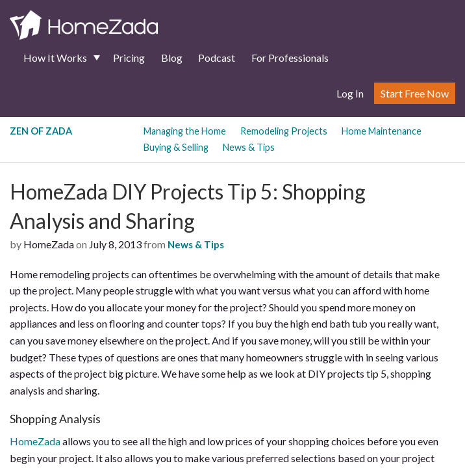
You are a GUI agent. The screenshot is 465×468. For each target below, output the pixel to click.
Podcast (216, 57)
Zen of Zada (41, 130)
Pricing (129, 57)
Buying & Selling (176, 147)
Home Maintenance (381, 130)
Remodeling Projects (283, 130)
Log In (350, 93)
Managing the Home (185, 130)
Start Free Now (415, 93)
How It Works (55, 57)
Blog (171, 57)
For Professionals (290, 57)
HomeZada (35, 441)
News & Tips (249, 147)
